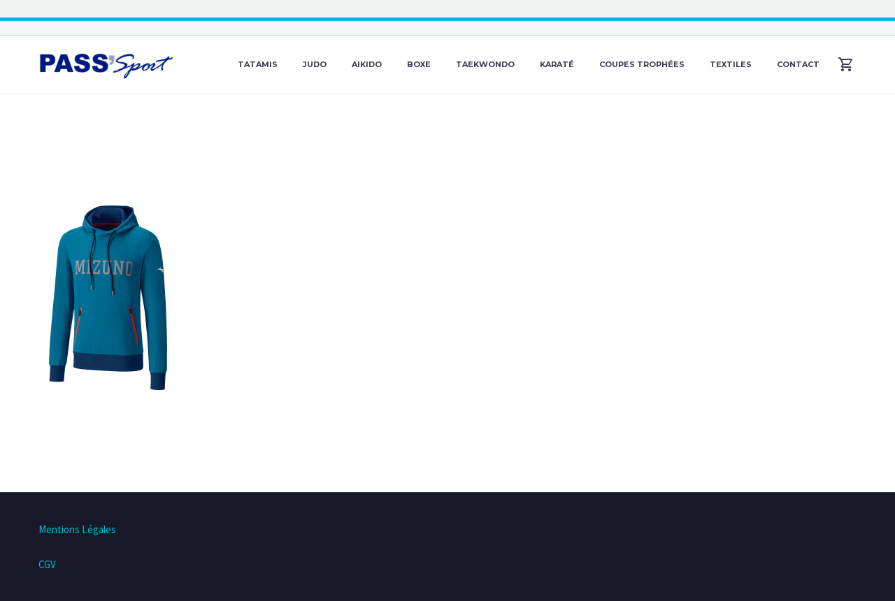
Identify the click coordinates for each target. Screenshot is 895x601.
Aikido (367, 64)
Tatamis (258, 64)
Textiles (731, 64)
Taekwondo (485, 64)
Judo (315, 64)
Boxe (419, 64)
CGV (47, 564)
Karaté (557, 64)
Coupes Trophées (642, 64)
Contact (798, 64)
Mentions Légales (77, 529)
